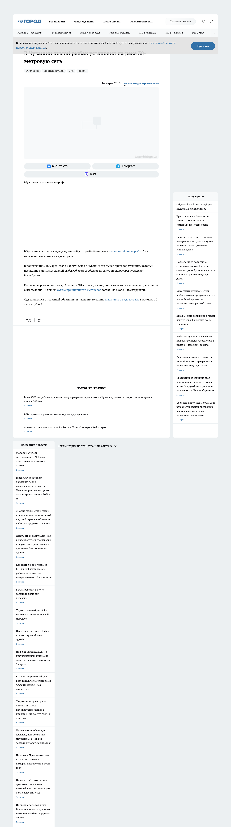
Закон (82, 70)
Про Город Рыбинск (77, 702)
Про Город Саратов (131, 702)
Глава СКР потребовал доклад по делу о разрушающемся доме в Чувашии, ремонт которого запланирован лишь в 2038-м (91, 402)
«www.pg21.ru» (35, 736)
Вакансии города (90, 32)
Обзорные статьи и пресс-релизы (109, 725)
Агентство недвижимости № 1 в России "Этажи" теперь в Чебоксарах (91, 430)
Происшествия (54, 70)
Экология (32, 70)
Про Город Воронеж (104, 698)
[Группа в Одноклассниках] (161, 703)
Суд (71, 70)
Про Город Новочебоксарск (25, 698)
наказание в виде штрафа (122, 299)
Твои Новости (46, 698)
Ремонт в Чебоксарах (29, 32)
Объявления (18, 725)
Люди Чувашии (84, 21)
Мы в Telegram (174, 32)
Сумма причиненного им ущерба (79, 290)
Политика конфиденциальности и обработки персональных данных (43, 780)
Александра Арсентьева (141, 83)
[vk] (29, 320)
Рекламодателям (141, 21)
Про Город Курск (48, 702)
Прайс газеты (19, 729)
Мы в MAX (198, 32)
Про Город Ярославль (22, 702)
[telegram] (40, 320)
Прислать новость (180, 21)
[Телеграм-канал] (125, 166)
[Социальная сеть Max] (91, 174)
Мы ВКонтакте (147, 32)
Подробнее (98, 776)
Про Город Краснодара (105, 706)
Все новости (57, 21)
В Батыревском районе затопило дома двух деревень (91, 417)
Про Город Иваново (132, 698)
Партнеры (98, 729)
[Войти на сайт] (212, 21)
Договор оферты (60, 725)
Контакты (98, 721)
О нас (55, 721)
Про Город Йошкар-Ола (78, 698)
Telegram (17, 721)
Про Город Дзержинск (50, 706)
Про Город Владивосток (78, 706)
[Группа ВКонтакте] (57, 166)
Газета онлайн (112, 21)
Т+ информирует (61, 32)
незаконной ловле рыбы (125, 251)
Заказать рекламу (119, 32)
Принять (203, 46)
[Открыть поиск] (204, 21)
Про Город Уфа (102, 702)
